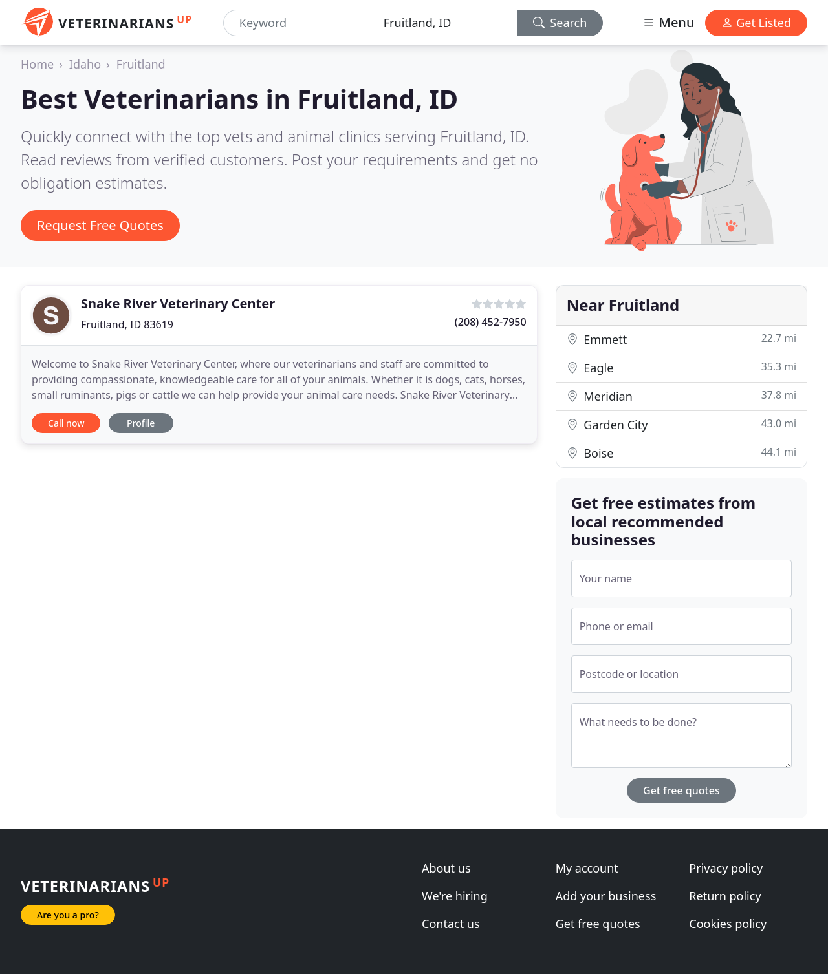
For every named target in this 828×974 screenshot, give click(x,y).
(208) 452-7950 (491, 322)
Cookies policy (728, 923)
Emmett (681, 339)
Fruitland (141, 64)
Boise (681, 453)
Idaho (85, 64)
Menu (668, 22)
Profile (141, 423)
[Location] (445, 23)
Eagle (681, 367)
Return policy (725, 896)
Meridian (681, 396)
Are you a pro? (68, 915)
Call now (66, 423)
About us (446, 868)
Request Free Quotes (100, 225)
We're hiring (455, 896)
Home (37, 64)
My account (587, 868)
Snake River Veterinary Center (178, 303)
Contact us (451, 923)
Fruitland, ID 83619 (127, 324)
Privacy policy (726, 868)
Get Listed (756, 22)
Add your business (606, 896)
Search (560, 22)
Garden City (681, 424)
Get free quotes (681, 790)
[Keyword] (298, 23)
